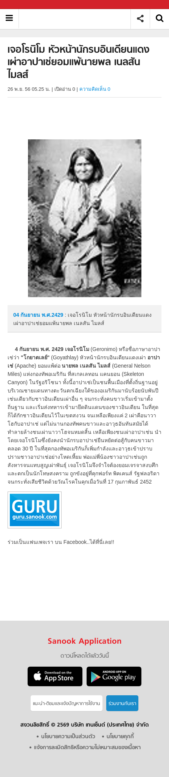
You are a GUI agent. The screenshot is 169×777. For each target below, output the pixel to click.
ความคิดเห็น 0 (94, 89)
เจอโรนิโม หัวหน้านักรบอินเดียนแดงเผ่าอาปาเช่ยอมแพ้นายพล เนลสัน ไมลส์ (77, 18)
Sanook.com (23, 4)
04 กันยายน (27, 315)
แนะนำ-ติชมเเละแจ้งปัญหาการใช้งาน (66, 704)
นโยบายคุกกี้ (120, 737)
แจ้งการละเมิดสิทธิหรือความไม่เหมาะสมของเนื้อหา (87, 747)
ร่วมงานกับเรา (122, 704)
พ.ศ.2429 (52, 315)
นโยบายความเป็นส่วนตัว (68, 737)
